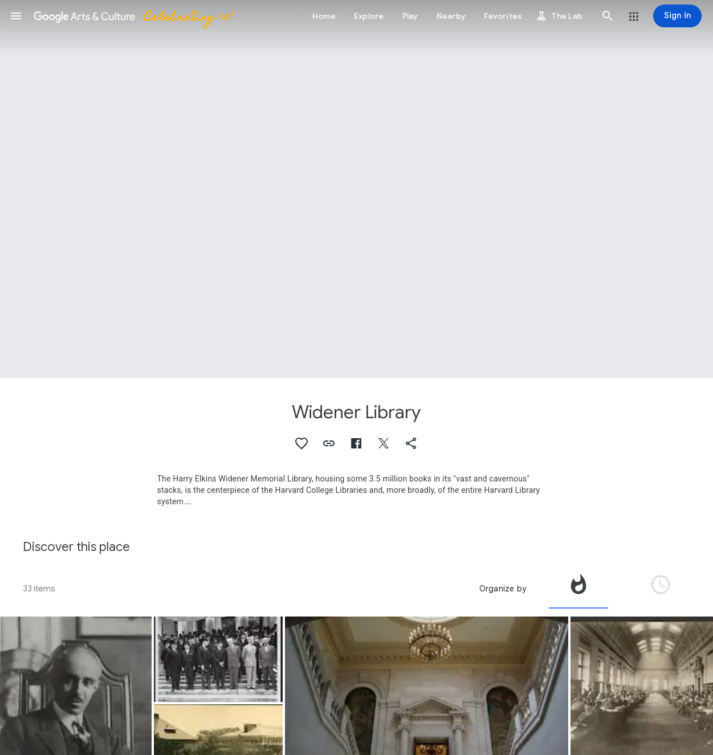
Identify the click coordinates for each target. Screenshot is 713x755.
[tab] (578, 589)
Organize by (502, 588)
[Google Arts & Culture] (133, 16)
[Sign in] (677, 16)
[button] (16, 16)
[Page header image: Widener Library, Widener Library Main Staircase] (356, 189)
